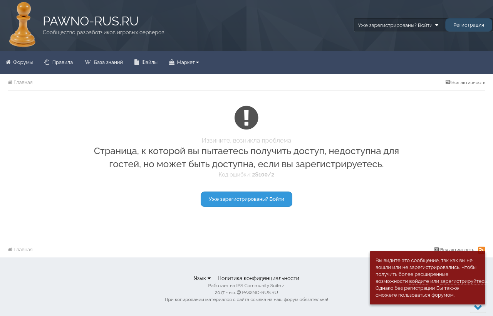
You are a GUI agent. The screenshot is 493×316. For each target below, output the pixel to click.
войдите (419, 281)
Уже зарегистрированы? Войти (398, 25)
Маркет (187, 62)
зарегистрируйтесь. (464, 281)
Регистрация (468, 25)
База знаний (107, 62)
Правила (62, 62)
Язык (202, 278)
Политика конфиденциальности (258, 278)
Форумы (22, 62)
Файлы (149, 62)
